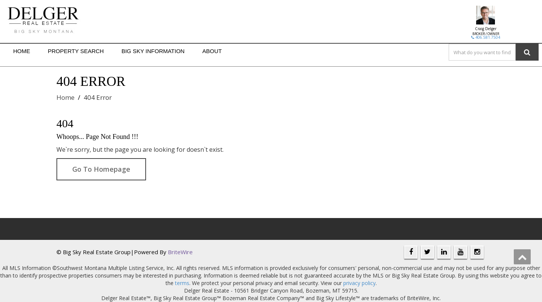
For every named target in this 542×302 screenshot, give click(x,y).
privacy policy (359, 283)
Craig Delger (485, 28)
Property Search (76, 51)
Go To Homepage (101, 169)
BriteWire (180, 252)
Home (21, 51)
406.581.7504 (485, 37)
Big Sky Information (153, 51)
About (212, 51)
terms (182, 283)
